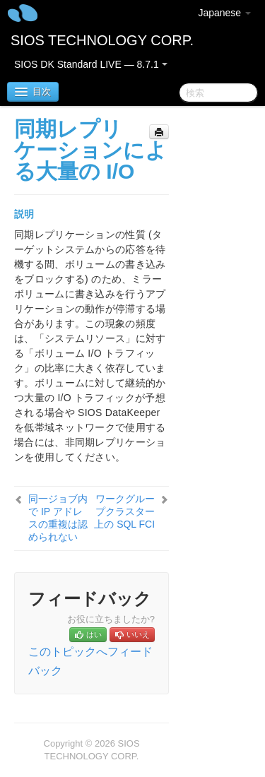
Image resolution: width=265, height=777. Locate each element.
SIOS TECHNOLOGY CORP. (102, 40)
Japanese (224, 12)
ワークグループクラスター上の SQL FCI (124, 511)
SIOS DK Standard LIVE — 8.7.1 (90, 64)
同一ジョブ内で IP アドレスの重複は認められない (58, 517)
